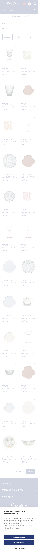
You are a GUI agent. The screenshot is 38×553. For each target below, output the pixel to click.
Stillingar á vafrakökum (19, 548)
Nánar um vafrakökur (11, 531)
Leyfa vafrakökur (19, 537)
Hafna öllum (19, 543)
